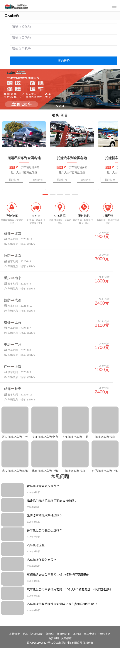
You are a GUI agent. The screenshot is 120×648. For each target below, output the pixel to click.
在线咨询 (38, 179)
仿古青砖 (89, 633)
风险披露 (66, 638)
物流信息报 (63, 633)
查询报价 (64, 60)
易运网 (77, 633)
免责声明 (53, 638)
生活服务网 (104, 633)
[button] (45, 194)
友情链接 (14, 633)
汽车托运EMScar (33, 633)
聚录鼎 (50, 633)
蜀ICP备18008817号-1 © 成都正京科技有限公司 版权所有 (60, 642)
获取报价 (14, 179)
